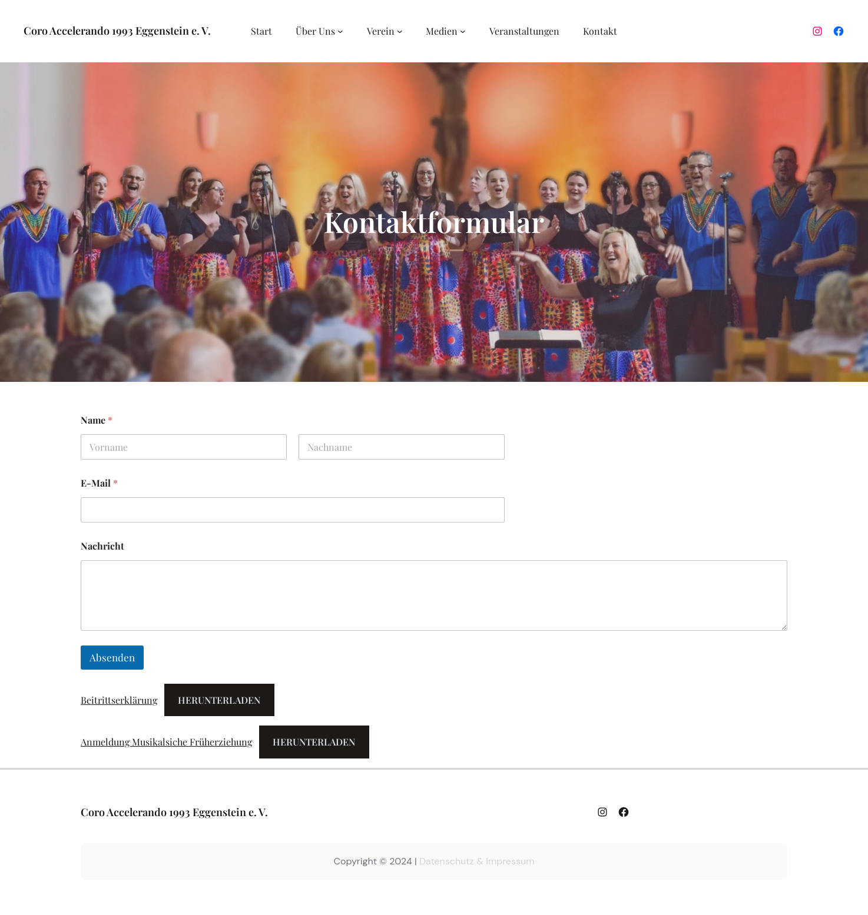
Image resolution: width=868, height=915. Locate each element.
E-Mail (99, 482)
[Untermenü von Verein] (400, 31)
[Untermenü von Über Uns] (340, 31)
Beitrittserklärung (119, 700)
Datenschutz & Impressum (476, 861)
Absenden (112, 657)
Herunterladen (219, 700)
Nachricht (102, 545)
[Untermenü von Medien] (463, 31)
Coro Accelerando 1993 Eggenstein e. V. (117, 31)
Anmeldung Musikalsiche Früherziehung (166, 742)
